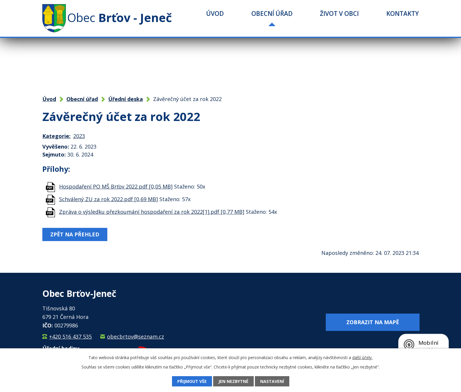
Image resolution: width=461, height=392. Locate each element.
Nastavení (272, 381)
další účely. (362, 357)
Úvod (215, 13)
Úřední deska (125, 98)
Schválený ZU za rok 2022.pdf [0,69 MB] (108, 199)
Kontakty (402, 13)
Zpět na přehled (74, 234)
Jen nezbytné (233, 381)
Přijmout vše (192, 381)
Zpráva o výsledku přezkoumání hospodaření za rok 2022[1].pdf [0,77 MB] (151, 211)
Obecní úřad (272, 13)
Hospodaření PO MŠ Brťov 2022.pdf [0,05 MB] (116, 186)
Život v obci (339, 13)
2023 (79, 135)
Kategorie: (56, 135)
